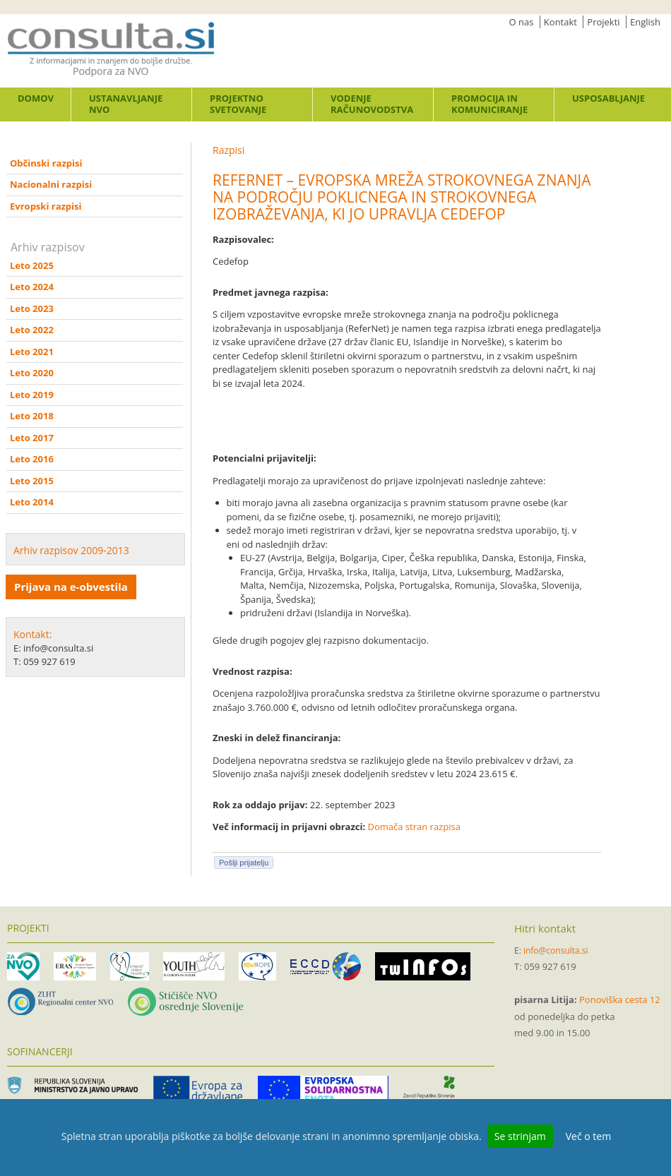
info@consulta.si (555, 950)
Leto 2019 (32, 394)
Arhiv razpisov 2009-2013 (71, 550)
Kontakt (560, 22)
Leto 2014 (32, 502)
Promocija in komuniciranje (489, 104)
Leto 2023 (32, 308)
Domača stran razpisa (414, 826)
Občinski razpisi (46, 163)
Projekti (603, 22)
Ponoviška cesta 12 (619, 999)
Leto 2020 (32, 372)
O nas (521, 22)
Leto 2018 (32, 415)
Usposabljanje (608, 98)
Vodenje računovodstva (372, 104)
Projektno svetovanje (238, 104)
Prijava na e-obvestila (71, 587)
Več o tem (588, 1136)
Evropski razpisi (45, 206)
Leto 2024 (32, 286)
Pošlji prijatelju (243, 862)
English (645, 22)
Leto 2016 (32, 458)
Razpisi (228, 150)
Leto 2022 (32, 329)
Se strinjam (520, 1136)
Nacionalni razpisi (51, 184)
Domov (36, 98)
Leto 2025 (32, 265)
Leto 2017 (32, 437)
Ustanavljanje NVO (125, 104)
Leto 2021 (32, 351)
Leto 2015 (32, 480)
